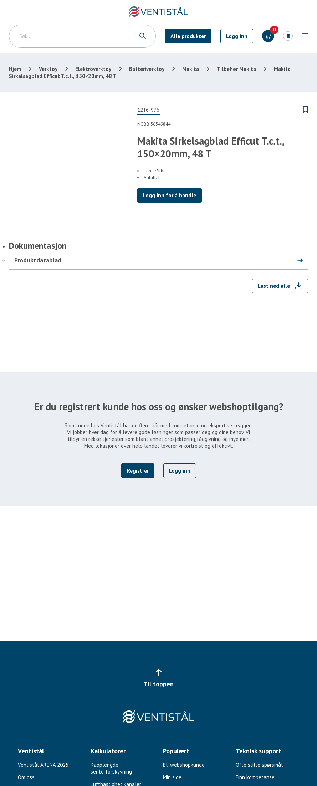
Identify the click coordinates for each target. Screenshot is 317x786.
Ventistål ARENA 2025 (43, 764)
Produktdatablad (37, 260)
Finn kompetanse (255, 777)
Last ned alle (274, 285)
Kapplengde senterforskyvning (111, 768)
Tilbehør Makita (236, 69)
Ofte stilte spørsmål (259, 764)
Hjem (15, 69)
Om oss (26, 777)
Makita (190, 69)
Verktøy (48, 69)
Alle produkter (188, 36)
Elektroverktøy (93, 69)
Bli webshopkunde (184, 764)
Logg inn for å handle (169, 195)
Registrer (138, 470)
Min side (172, 777)
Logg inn (236, 36)
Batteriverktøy (146, 69)
